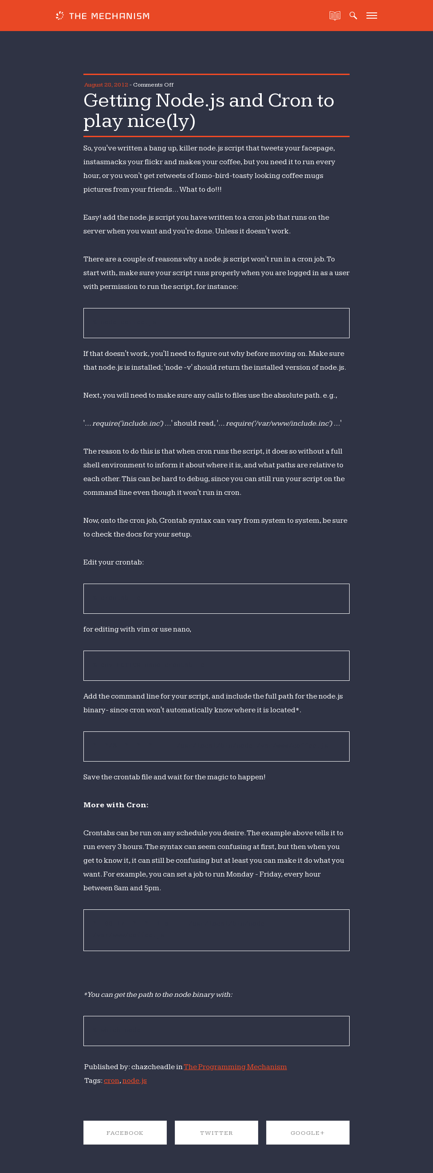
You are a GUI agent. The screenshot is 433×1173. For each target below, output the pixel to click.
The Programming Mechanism (235, 1066)
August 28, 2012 (106, 84)
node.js (134, 1080)
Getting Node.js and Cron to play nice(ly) (209, 110)
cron (111, 1080)
